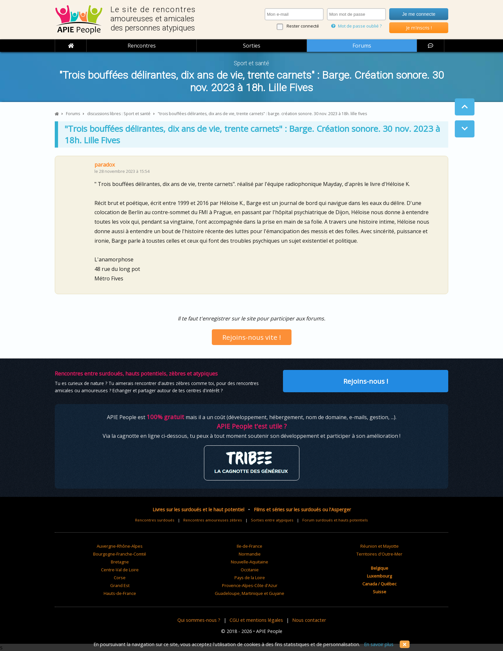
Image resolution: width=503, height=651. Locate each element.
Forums (361, 45)
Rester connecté (303, 26)
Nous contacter (309, 620)
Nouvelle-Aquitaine (249, 562)
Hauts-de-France (120, 593)
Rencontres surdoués (154, 520)
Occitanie (250, 570)
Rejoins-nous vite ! (251, 337)
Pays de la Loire (249, 577)
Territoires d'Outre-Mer (379, 554)
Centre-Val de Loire (120, 570)
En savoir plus (378, 644)
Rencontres (142, 45)
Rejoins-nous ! (365, 381)
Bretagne (120, 562)
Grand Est (120, 585)
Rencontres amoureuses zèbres (212, 520)
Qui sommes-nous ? (198, 620)
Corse (120, 577)
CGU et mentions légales (256, 620)
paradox (104, 164)
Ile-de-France (249, 546)
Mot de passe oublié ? (356, 26)
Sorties (251, 45)
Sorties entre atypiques (272, 520)
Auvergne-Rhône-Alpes (120, 546)
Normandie (250, 554)
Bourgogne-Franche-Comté (119, 554)
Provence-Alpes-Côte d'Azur (249, 585)
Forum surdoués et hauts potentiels (335, 520)
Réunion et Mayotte (379, 546)
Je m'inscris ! (419, 28)
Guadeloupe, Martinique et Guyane (249, 593)
